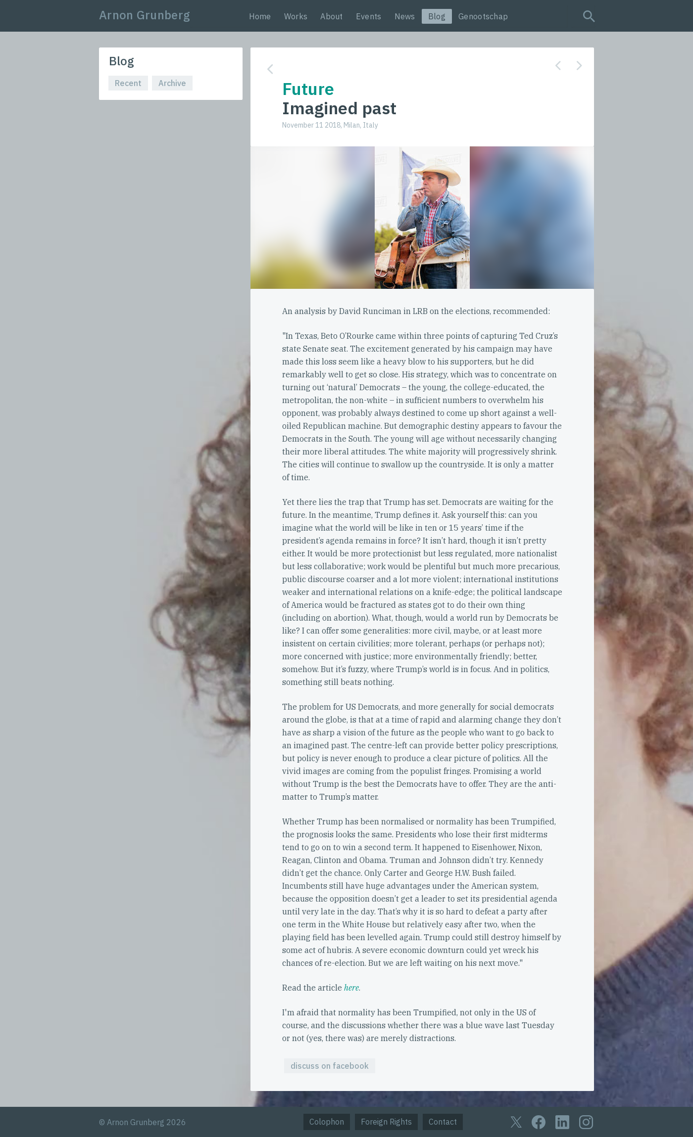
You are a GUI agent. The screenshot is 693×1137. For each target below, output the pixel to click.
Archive (172, 83)
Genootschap (483, 16)
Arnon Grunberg (144, 15)
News (405, 16)
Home (260, 16)
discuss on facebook (330, 1066)
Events (369, 16)
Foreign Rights (386, 1122)
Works (296, 16)
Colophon (326, 1122)
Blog (437, 16)
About (331, 16)
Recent (128, 83)
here (351, 988)
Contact (443, 1122)
